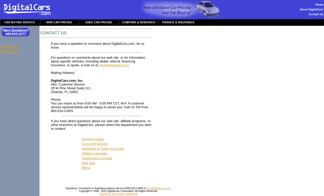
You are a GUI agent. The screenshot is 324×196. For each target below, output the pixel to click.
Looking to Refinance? (10, 49)
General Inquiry (93, 139)
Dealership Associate (97, 158)
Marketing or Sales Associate (103, 148)
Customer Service (95, 144)
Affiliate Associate (95, 153)
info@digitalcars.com (114, 65)
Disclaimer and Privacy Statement (118, 193)
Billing (86, 168)
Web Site (88, 163)
